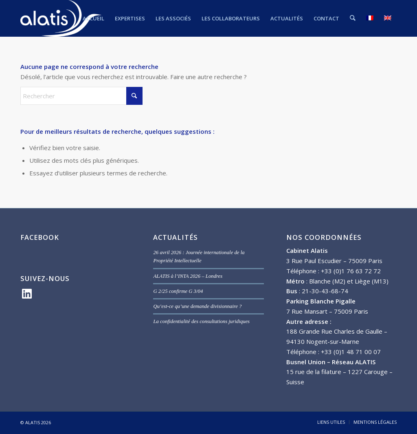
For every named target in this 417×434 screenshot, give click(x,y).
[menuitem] (94, 18)
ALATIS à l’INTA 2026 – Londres (187, 276)
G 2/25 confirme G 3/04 (178, 291)
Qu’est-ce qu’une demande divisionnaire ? (197, 306)
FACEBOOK (39, 237)
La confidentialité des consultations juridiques (201, 321)
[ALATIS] (60, 18)
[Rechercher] (353, 18)
